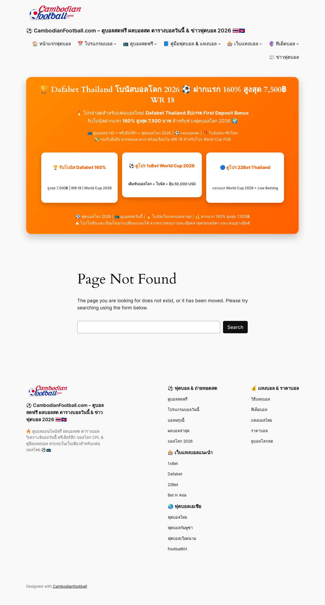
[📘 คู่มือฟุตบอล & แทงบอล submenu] (219, 43)
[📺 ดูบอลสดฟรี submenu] (155, 43)
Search (235, 327)
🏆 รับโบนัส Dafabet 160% (79, 177)
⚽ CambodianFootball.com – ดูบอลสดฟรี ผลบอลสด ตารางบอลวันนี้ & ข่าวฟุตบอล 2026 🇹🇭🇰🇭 (135, 30)
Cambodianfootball (70, 586)
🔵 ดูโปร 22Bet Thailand (245, 177)
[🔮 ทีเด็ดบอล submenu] (297, 43)
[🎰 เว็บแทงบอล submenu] (260, 43)
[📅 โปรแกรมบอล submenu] (115, 43)
